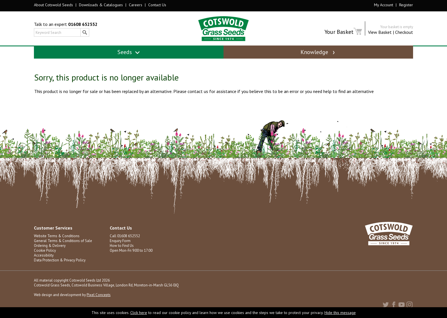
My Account (383, 4)
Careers (135, 4)
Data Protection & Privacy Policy (60, 260)
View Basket (380, 32)
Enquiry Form (120, 240)
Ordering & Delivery (50, 245)
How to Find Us (122, 245)
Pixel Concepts (99, 294)
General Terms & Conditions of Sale (63, 240)
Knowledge (318, 52)
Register (406, 4)
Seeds (128, 52)
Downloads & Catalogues (101, 4)
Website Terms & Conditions (57, 236)
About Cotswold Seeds (53, 4)
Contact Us (157, 4)
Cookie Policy (45, 250)
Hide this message (340, 312)
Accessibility (44, 255)
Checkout (404, 32)
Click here (138, 312)
